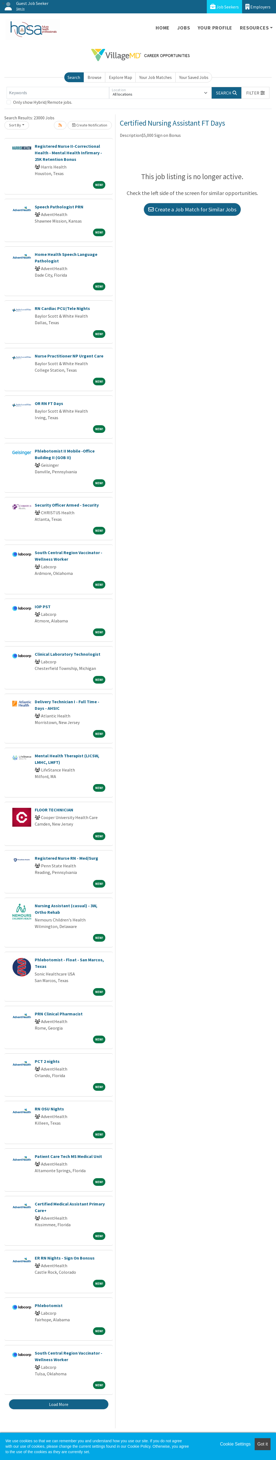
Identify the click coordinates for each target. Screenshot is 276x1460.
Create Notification (89, 125)
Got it (262, 1444)
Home (163, 28)
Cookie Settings (235, 1444)
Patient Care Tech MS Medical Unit (68, 1156)
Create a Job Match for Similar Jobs (192, 209)
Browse (94, 77)
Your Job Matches (155, 77)
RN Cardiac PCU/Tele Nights (62, 308)
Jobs (183, 28)
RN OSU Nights (49, 1109)
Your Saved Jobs (193, 77)
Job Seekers (224, 6)
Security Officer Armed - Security (67, 505)
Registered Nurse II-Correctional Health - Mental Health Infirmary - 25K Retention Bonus (68, 152)
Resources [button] (254, 28)
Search (74, 77)
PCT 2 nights (47, 1061)
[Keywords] (58, 93)
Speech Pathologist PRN (59, 206)
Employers (258, 6)
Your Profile (215, 28)
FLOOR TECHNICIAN (54, 809)
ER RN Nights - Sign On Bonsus (65, 1258)
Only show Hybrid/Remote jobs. (42, 102)
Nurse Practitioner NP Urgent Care (69, 356)
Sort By (15, 125)
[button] (255, 93)
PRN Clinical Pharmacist (59, 1013)
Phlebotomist (49, 1305)
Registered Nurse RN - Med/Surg (66, 858)
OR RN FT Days (49, 403)
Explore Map (120, 77)
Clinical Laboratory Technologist (67, 654)
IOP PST (43, 606)
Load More (58, 1404)
